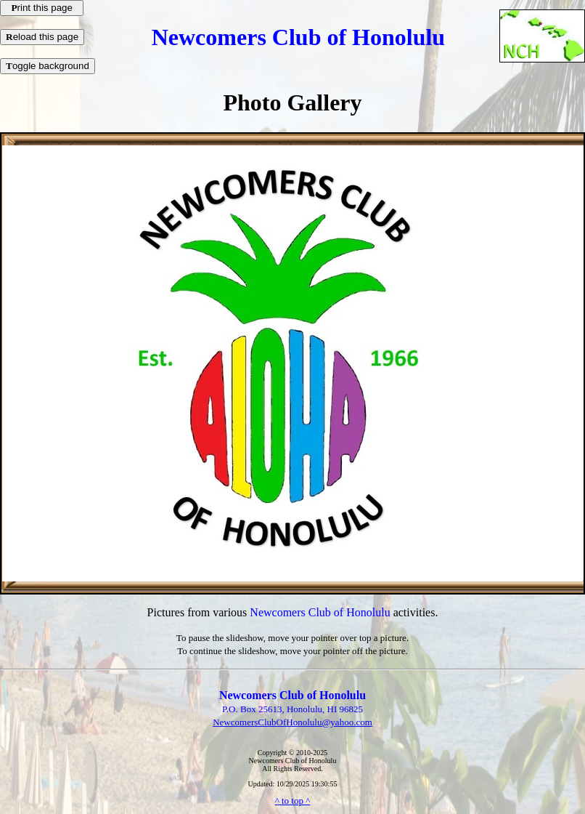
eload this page (42, 36)
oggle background (47, 65)
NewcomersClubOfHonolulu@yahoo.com (292, 722)
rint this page (42, 7)
